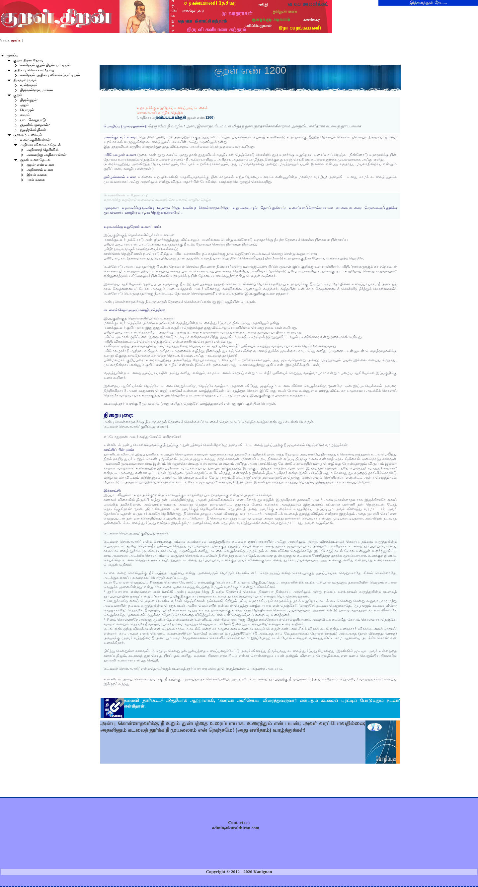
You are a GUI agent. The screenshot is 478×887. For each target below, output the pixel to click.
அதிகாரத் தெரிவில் (42, 150)
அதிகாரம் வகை (40, 169)
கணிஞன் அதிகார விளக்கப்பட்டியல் (50, 75)
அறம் (24, 105)
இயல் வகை (36, 174)
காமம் (25, 115)
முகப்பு (12, 55)
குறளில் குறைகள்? (35, 125)
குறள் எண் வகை (40, 165)
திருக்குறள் (29, 100)
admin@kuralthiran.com (235, 827)
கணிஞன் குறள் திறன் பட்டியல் (45, 65)
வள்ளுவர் (28, 85)
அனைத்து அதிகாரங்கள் (46, 155)
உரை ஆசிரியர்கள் (35, 140)
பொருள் (27, 110)
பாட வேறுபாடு (33, 120)
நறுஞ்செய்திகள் (33, 130)
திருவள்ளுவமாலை (36, 90)
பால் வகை (35, 179)
